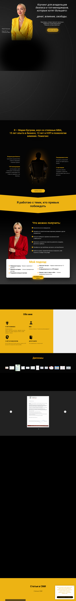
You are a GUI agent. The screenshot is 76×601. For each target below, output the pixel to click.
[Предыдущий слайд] (11, 412)
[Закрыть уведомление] (73, 586)
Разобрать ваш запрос (52, 31)
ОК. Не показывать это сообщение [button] (65, 597)
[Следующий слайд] (65, 412)
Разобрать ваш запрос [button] (38, 277)
